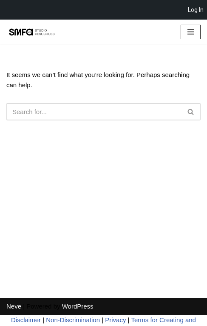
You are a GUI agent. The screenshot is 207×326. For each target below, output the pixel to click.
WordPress (78, 306)
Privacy (115, 319)
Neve (13, 306)
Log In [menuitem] (196, 9)
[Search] (93, 111)
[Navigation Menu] (191, 32)
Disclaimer (26, 319)
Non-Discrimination (73, 319)
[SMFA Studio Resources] (31, 32)
